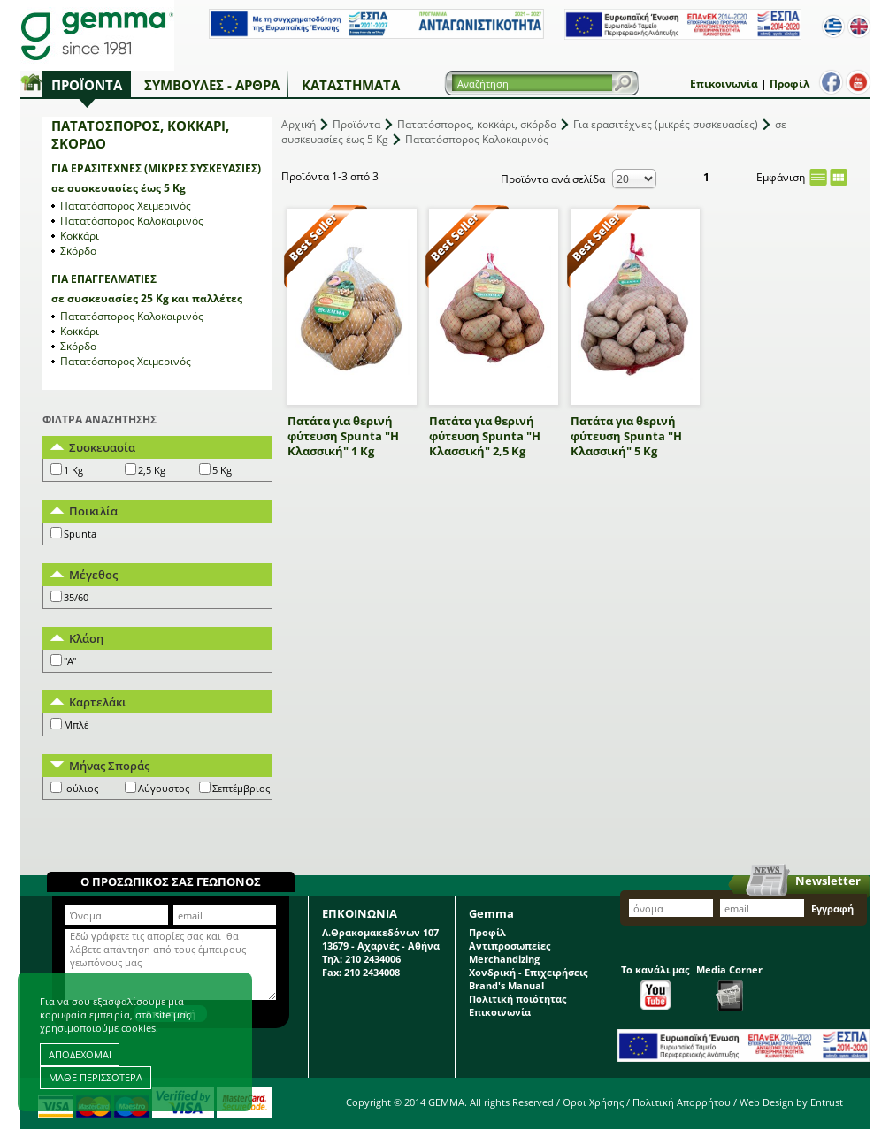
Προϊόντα (86, 85)
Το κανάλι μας (655, 986)
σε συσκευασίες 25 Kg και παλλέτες (146, 298)
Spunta (80, 533)
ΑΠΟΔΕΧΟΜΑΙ (80, 1054)
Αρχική (298, 124)
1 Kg (73, 470)
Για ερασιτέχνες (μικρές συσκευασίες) (156, 168)
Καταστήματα (351, 85)
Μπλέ (76, 724)
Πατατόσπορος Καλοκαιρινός (131, 220)
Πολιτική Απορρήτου (681, 1102)
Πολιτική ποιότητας (517, 998)
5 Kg (222, 470)
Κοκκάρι (79, 235)
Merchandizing (504, 958)
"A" (70, 660)
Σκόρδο (78, 250)
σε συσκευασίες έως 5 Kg (118, 187)
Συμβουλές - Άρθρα (212, 85)
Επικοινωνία (724, 83)
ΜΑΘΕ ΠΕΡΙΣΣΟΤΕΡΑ (95, 1077)
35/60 (76, 597)
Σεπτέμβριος (241, 788)
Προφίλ (789, 83)
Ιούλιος (81, 788)
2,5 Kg (151, 470)
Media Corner (729, 987)
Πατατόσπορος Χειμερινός (125, 205)
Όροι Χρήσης (593, 1102)
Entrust (826, 1102)
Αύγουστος (163, 788)
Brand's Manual (506, 985)
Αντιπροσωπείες (509, 945)
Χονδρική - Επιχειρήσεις (528, 972)
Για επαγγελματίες (104, 278)
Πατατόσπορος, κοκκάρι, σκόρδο (476, 124)
